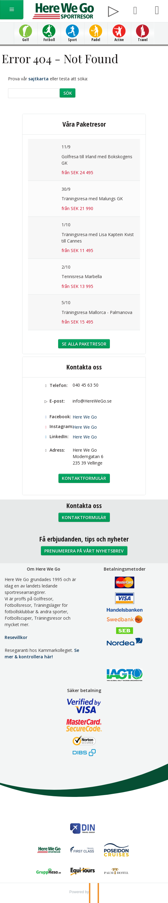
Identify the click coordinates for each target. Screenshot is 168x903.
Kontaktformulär (84, 478)
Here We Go (85, 417)
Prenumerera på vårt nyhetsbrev (84, 551)
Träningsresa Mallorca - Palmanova (97, 312)
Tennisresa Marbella (82, 276)
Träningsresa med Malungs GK (92, 198)
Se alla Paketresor (84, 344)
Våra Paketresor (84, 123)
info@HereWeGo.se (92, 401)
